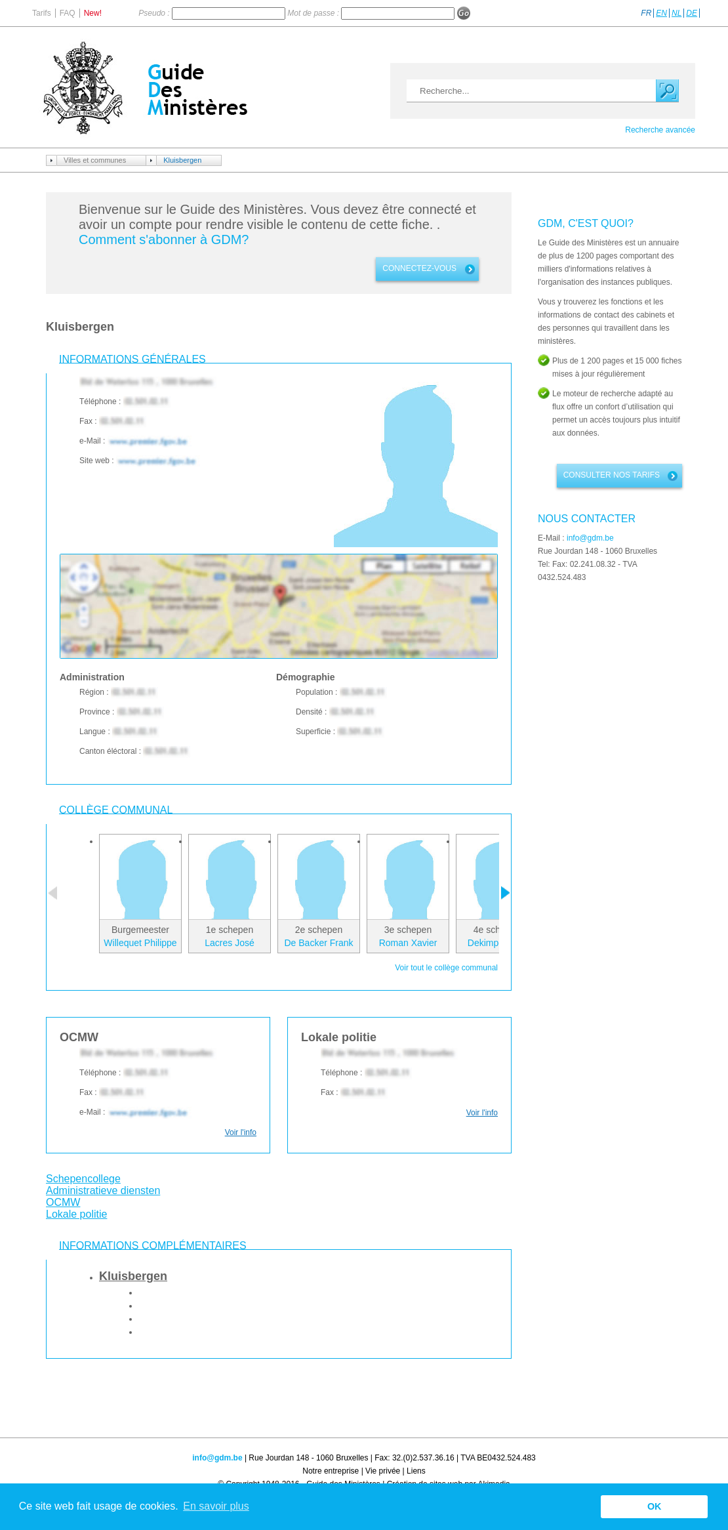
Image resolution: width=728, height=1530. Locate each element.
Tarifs (41, 13)
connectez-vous (419, 268)
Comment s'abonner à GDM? (164, 239)
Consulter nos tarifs (611, 475)
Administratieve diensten (103, 1190)
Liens (416, 1471)
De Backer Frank (318, 943)
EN (661, 13)
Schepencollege (83, 1178)
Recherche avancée (660, 129)
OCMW (63, 1202)
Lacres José (229, 943)
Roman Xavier (408, 943)
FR (646, 13)
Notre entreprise (330, 1471)
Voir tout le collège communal (446, 967)
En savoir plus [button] (216, 1506)
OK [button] (654, 1506)
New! (93, 13)
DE (691, 13)
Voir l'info (240, 1132)
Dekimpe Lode (497, 943)
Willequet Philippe (140, 943)
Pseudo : (155, 13)
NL (676, 13)
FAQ (67, 13)
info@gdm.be (590, 538)
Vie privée (382, 1471)
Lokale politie (76, 1214)
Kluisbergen (182, 160)
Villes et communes (95, 160)
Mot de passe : (314, 13)
